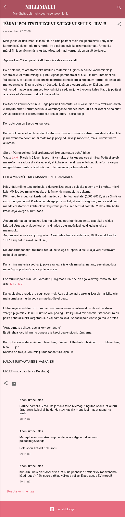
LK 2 (20, 284)
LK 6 (15, 157)
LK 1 (11, 284)
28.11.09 (25, 419)
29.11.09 (25, 454)
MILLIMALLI (40, 7)
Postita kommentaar (21, 491)
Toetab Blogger (63, 509)
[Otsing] (119, 8)
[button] (119, 25)
